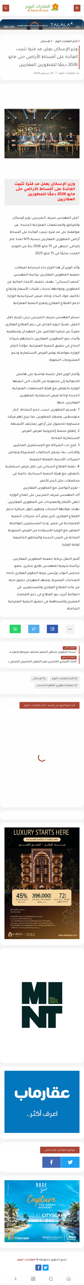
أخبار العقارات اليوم (66, 41)
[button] (52, 629)
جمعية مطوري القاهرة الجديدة (57, 685)
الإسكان (45, 41)
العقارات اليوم (26, 1260)
